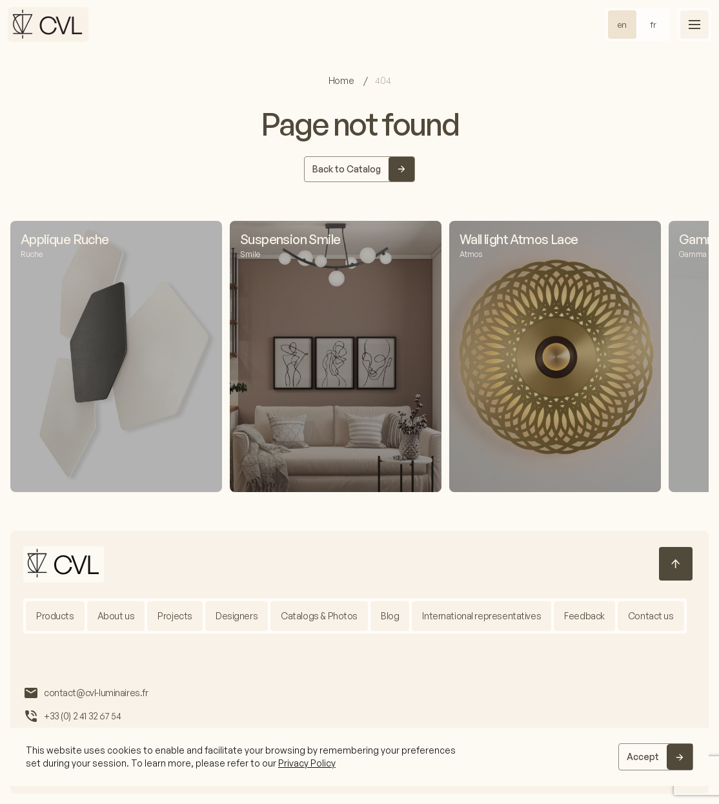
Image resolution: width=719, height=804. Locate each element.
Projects (174, 615)
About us (116, 615)
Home (342, 80)
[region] (359, 757)
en (622, 24)
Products (55, 615)
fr (653, 24)
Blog (390, 615)
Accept (643, 756)
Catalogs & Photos (319, 615)
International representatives (481, 615)
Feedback (584, 615)
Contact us (651, 615)
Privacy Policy (307, 763)
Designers (237, 615)
